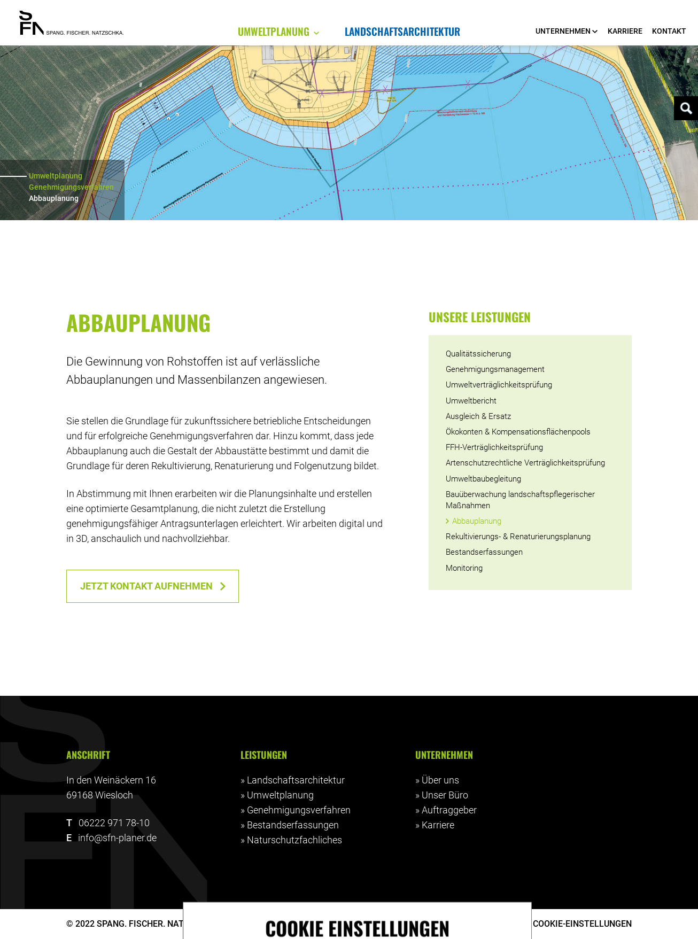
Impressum (436, 924)
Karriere (438, 825)
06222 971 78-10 (114, 823)
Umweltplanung (55, 176)
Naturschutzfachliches (294, 840)
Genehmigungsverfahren (71, 187)
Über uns (440, 780)
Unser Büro (445, 795)
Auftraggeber (449, 810)
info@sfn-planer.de (117, 838)
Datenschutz (496, 924)
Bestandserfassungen (293, 825)
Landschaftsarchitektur (296, 780)
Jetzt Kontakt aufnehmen (146, 586)
